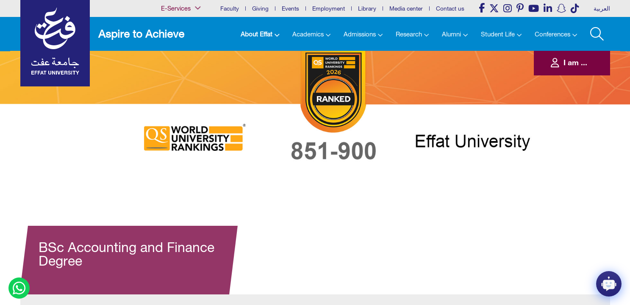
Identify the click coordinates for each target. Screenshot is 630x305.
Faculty (229, 8)
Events (290, 8)
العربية (602, 8)
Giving (260, 8)
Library (367, 8)
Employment (328, 8)
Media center (406, 8)
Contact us (450, 8)
